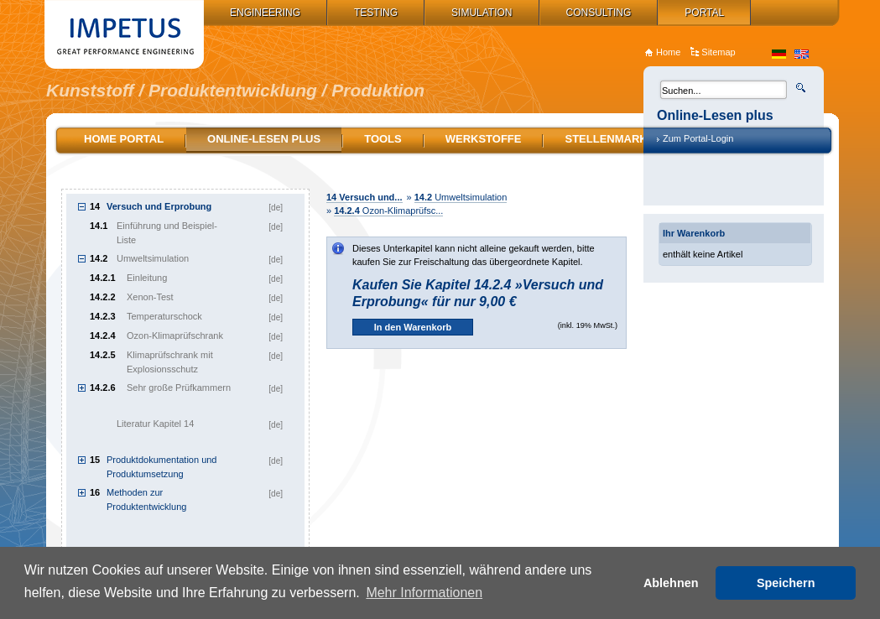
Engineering (265, 12)
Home (668, 52)
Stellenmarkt (609, 139)
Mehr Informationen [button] (424, 592)
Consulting (599, 12)
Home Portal (124, 139)
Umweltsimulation (461, 197)
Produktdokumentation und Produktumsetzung (161, 467)
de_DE (779, 54)
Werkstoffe (483, 139)
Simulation (481, 12)
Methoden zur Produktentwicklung (146, 499)
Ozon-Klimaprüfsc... (388, 210)
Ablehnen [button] (671, 583)
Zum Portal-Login (698, 138)
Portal (704, 12)
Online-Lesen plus (263, 139)
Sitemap (718, 52)
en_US (801, 54)
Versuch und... (364, 197)
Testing (376, 12)
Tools (383, 139)
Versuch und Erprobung (159, 206)
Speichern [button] (786, 583)
